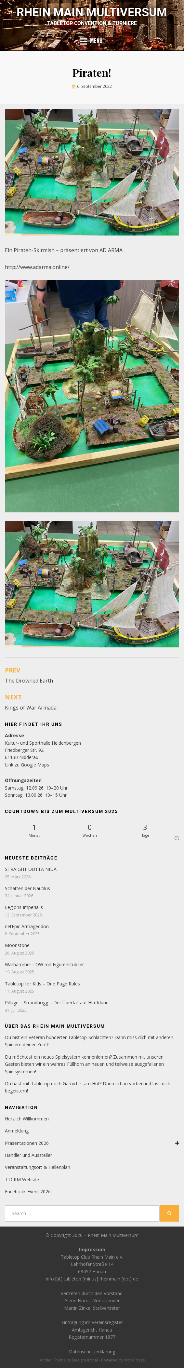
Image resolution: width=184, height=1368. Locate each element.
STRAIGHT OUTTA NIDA (31, 869)
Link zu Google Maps (27, 765)
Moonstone (17, 945)
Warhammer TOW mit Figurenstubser (44, 964)
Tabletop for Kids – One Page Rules (42, 984)
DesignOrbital (85, 1360)
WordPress (134, 1360)
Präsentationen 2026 (92, 1143)
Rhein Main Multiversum (92, 12)
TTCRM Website (22, 1179)
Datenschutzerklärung (92, 1351)
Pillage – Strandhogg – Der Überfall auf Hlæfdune (57, 1002)
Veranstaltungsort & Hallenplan (37, 1167)
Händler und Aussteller (28, 1155)
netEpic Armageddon (27, 926)
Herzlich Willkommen (27, 1119)
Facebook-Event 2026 (28, 1191)
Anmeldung (17, 1131)
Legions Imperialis (24, 907)
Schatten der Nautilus (28, 888)
